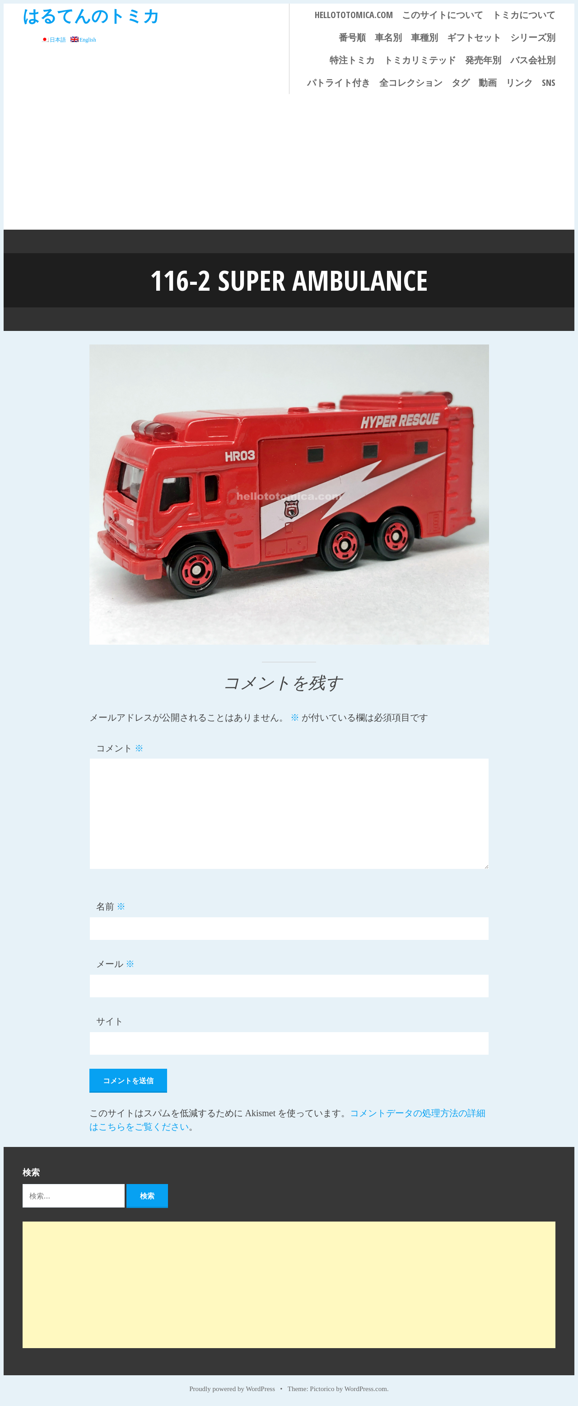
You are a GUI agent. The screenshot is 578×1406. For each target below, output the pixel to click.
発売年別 (483, 60)
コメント (120, 748)
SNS (548, 82)
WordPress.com (366, 1388)
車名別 (388, 37)
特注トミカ (352, 60)
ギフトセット (474, 37)
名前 (111, 906)
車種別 (424, 37)
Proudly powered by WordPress (232, 1388)
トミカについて (523, 15)
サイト (109, 1021)
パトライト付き (338, 82)
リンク (519, 82)
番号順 (352, 37)
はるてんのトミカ (91, 15)
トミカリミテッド (420, 60)
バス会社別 (532, 60)
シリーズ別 (532, 37)
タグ (461, 82)
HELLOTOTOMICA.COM (354, 15)
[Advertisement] (289, 162)
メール (115, 964)
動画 (488, 82)
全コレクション (411, 82)
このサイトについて (442, 15)
